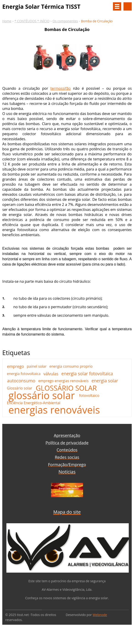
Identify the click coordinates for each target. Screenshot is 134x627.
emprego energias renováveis (63, 380)
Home (6, 21)
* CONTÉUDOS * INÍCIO (31, 21)
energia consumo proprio (71, 366)
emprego (15, 366)
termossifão (60, 88)
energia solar (104, 381)
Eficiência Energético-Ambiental (33, 402)
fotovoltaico (89, 395)
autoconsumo (21, 381)
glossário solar (41, 395)
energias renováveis (54, 409)
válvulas (50, 373)
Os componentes (65, 21)
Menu (117, 6)
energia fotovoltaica (23, 373)
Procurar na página (127, 6)
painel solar (36, 366)
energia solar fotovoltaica (87, 373)
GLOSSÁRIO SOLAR (66, 388)
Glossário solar (19, 388)
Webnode (100, 615)
